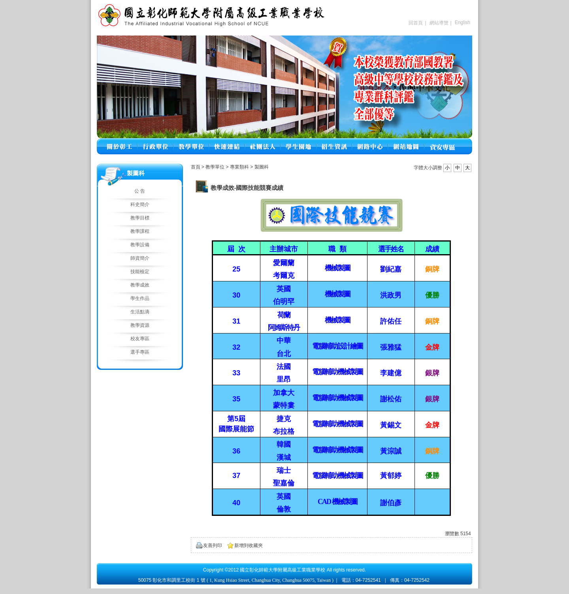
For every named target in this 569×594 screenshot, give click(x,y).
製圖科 (261, 167)
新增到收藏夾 (248, 545)
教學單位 (215, 167)
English (462, 22)
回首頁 (416, 23)
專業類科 (240, 167)
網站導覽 (439, 23)
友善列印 (212, 545)
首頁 (195, 167)
